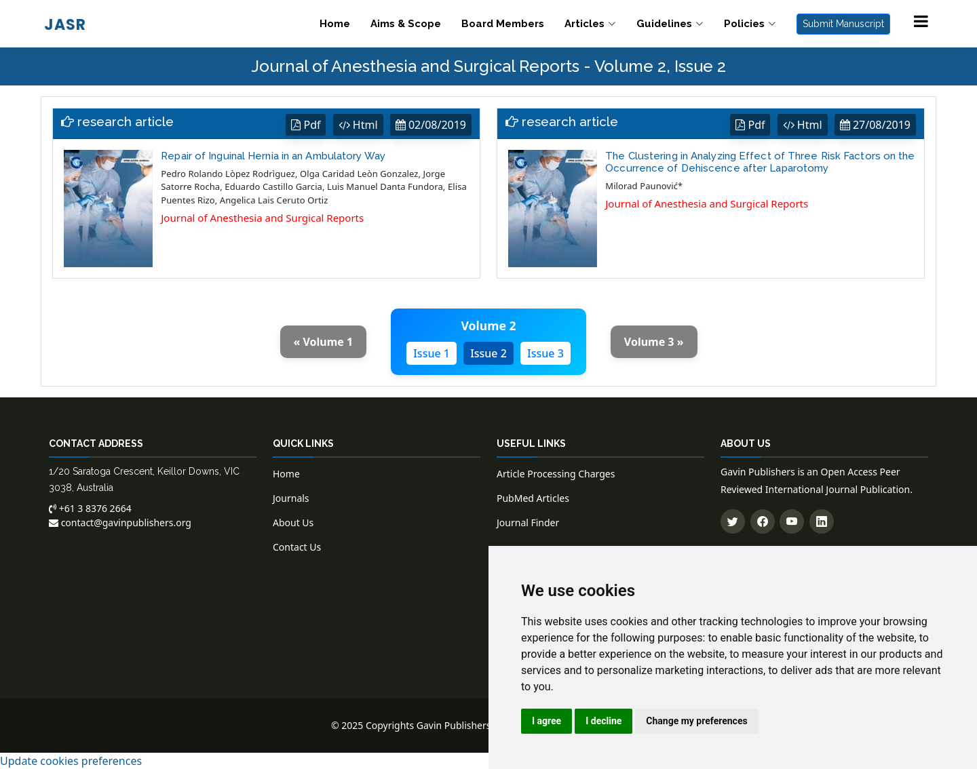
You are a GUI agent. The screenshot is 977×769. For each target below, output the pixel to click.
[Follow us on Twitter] (733, 521)
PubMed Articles (533, 498)
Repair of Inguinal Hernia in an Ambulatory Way (273, 156)
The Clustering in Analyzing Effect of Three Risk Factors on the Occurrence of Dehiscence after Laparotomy (760, 162)
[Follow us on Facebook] (762, 521)
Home (335, 24)
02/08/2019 (431, 124)
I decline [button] (603, 720)
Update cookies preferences (71, 760)
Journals (291, 498)
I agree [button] (546, 720)
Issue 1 (431, 353)
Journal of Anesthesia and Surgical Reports (262, 217)
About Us (293, 522)
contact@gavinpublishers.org (120, 522)
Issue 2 (488, 353)
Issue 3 (545, 353)
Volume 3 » (654, 341)
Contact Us (297, 546)
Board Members (502, 24)
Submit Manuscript (843, 23)
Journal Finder (528, 522)
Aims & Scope (405, 24)
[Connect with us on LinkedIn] (821, 521)
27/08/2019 (875, 124)
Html (358, 124)
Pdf (305, 124)
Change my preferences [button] (696, 720)
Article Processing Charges (556, 473)
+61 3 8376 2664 (90, 508)
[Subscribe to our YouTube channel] (792, 521)
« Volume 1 (323, 341)
